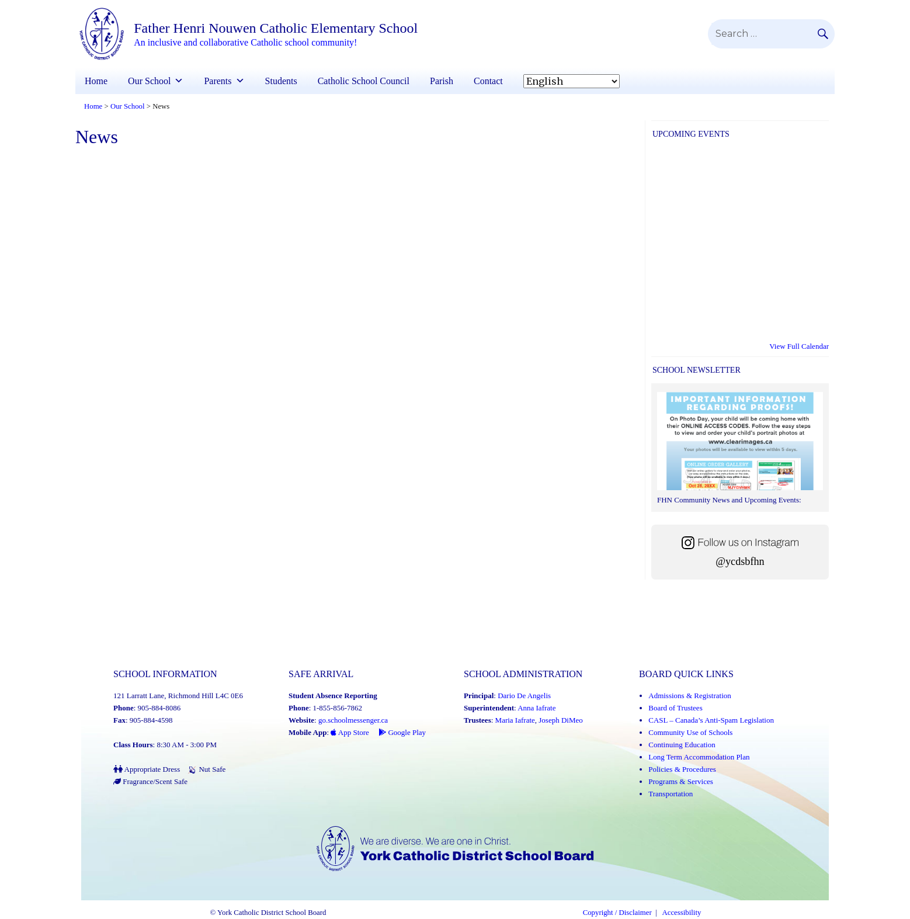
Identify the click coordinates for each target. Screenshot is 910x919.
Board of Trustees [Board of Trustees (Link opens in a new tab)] (675, 707)
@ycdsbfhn (740, 561)
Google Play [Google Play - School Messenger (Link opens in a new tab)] (402, 732)
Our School (149, 81)
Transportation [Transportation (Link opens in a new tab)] (670, 793)
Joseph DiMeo (560, 720)
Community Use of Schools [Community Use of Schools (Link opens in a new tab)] (690, 732)
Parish (441, 81)
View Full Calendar (799, 346)
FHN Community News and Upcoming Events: (729, 499)
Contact (488, 81)
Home (96, 81)
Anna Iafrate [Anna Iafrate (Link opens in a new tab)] (536, 707)
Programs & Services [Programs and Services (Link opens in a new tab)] (680, 781)
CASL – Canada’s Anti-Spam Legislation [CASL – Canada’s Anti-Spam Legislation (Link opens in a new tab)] (711, 720)
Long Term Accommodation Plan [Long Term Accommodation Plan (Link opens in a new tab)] (698, 756)
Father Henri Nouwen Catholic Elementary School (276, 28)
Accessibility (681, 912)
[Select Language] (571, 81)
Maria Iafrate (515, 720)
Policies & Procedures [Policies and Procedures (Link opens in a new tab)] (682, 769)
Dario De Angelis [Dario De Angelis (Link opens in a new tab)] (524, 695)
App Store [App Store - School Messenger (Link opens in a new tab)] (350, 732)
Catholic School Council (363, 81)
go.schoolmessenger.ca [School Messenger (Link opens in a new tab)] (353, 720)
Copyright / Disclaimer (617, 912)
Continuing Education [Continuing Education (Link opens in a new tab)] (681, 744)
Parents (217, 81)
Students (281, 81)
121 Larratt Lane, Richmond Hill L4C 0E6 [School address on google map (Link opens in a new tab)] (178, 695)
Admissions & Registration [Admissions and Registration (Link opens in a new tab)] (689, 695)
